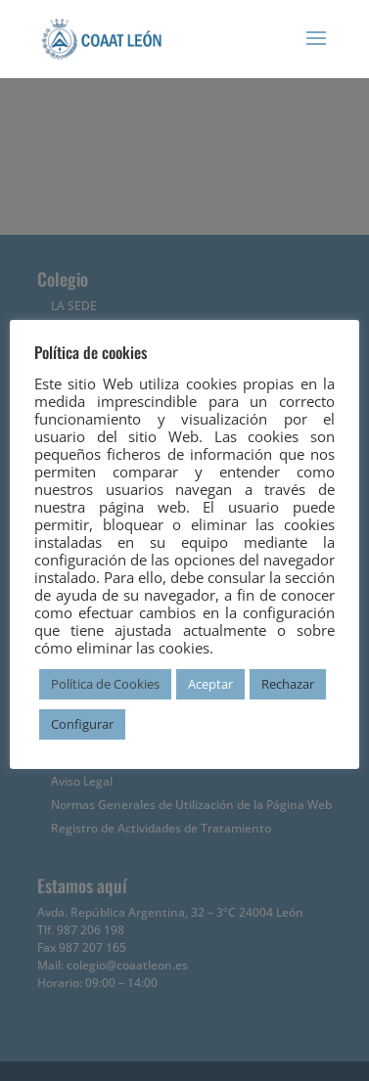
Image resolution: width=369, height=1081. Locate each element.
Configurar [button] (82, 724)
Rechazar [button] (287, 684)
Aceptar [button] (210, 684)
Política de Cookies (105, 684)
